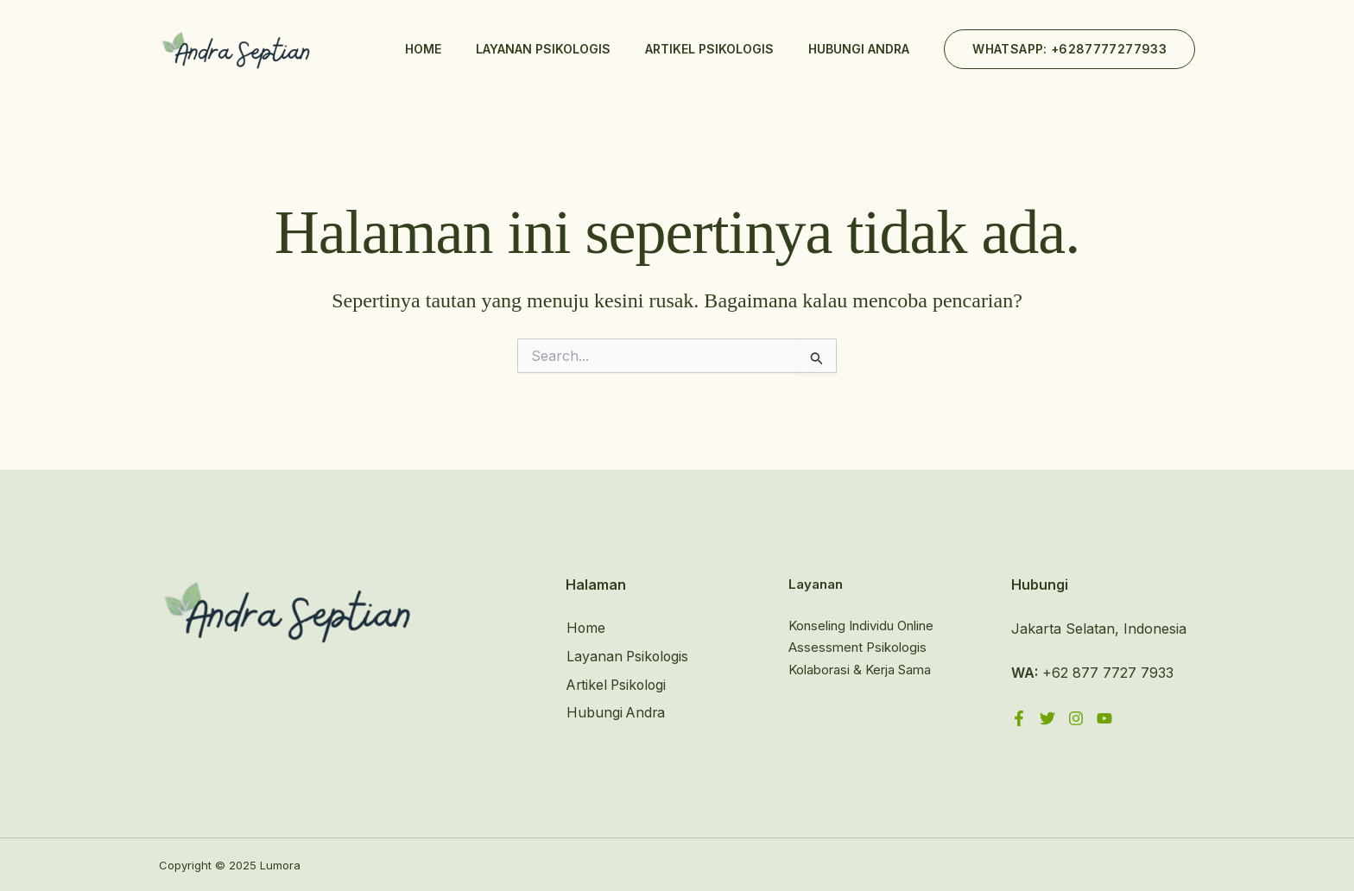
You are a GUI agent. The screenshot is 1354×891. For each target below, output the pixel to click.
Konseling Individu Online (860, 625)
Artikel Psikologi (618, 684)
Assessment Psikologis (857, 648)
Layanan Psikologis (543, 48)
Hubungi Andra (858, 48)
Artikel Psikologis (709, 48)
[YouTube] (1104, 718)
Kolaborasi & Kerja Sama (859, 669)
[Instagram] (1076, 718)
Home (423, 48)
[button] (1069, 49)
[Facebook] (1019, 718)
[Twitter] (1047, 718)
